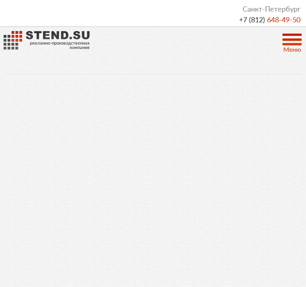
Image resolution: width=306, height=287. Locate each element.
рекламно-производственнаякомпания (60, 45)
